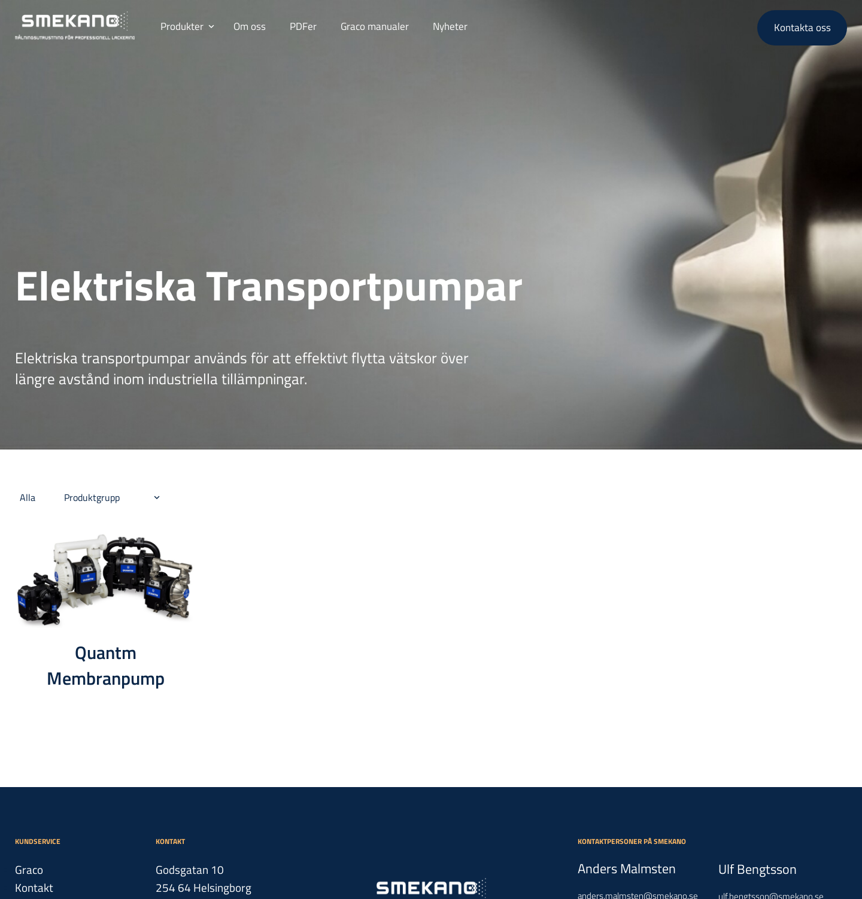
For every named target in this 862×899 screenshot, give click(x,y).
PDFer (303, 26)
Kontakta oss (802, 27)
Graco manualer (375, 26)
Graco (29, 869)
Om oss (249, 26)
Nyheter (450, 26)
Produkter (182, 26)
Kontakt (34, 887)
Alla (27, 497)
